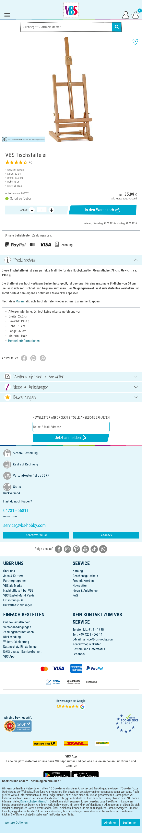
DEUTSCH (71, 788)
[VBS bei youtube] (85, 549)
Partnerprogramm (14, 581)
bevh (18, 717)
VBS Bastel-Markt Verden (19, 595)
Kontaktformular (36, 535)
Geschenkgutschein (85, 576)
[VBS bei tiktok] (94, 549)
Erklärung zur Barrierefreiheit (22, 651)
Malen (20, 301)
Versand (132, 198)
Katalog (78, 571)
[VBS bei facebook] (58, 549)
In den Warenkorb (102, 209)
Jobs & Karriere (13, 576)
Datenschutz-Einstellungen (20, 647)
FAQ (75, 595)
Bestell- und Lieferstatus (89, 649)
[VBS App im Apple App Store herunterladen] (85, 775)
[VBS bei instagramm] (67, 549)
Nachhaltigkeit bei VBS (18, 590)
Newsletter (80, 586)
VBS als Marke (12, 586)
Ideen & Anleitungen (86, 590)
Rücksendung (12, 637)
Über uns (9, 571)
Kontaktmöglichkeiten (87, 644)
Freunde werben (83, 581)
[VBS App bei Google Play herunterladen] (57, 775)
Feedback (105, 535)
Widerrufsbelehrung (16, 642)
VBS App (8, 656)
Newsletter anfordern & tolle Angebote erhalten (71, 417)
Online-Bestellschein (16, 622)
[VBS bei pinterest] (76, 549)
